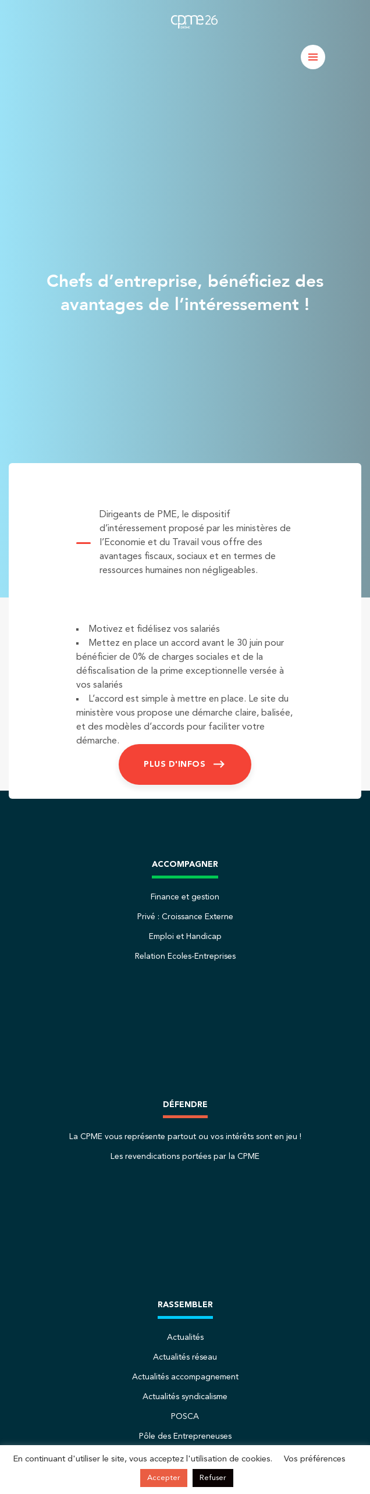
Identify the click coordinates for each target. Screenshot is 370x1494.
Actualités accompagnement (185, 1377)
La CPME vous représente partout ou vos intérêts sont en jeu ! (185, 1137)
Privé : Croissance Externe (185, 917)
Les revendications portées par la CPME (185, 1156)
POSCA (185, 1417)
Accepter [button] (163, 1478)
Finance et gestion (185, 897)
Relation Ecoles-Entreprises (185, 956)
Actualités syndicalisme (185, 1397)
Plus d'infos (174, 764)
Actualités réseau (185, 1357)
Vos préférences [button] (315, 1459)
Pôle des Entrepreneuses (185, 1436)
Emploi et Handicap (185, 937)
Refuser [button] (213, 1478)
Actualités (185, 1337)
